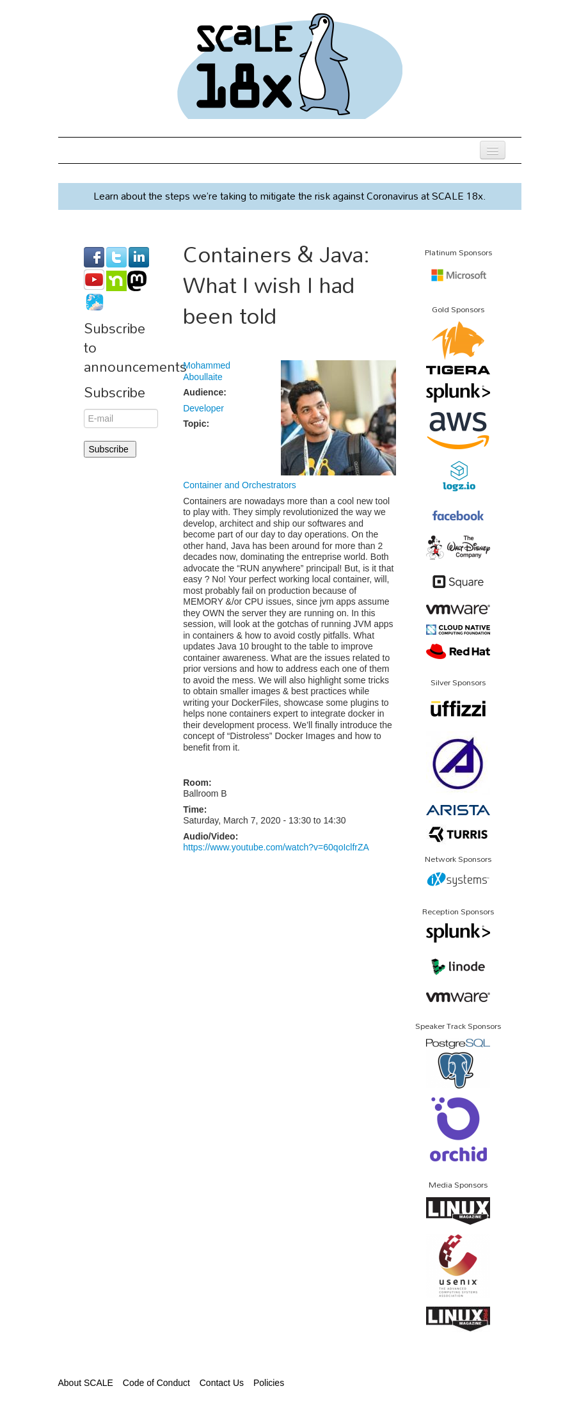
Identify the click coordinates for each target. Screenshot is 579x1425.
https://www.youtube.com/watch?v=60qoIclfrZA (276, 847)
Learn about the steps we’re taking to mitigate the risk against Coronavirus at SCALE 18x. (289, 196)
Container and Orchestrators (239, 485)
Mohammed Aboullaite (206, 371)
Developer (203, 408)
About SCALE (85, 1383)
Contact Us (222, 1383)
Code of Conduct (156, 1383)
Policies (268, 1383)
